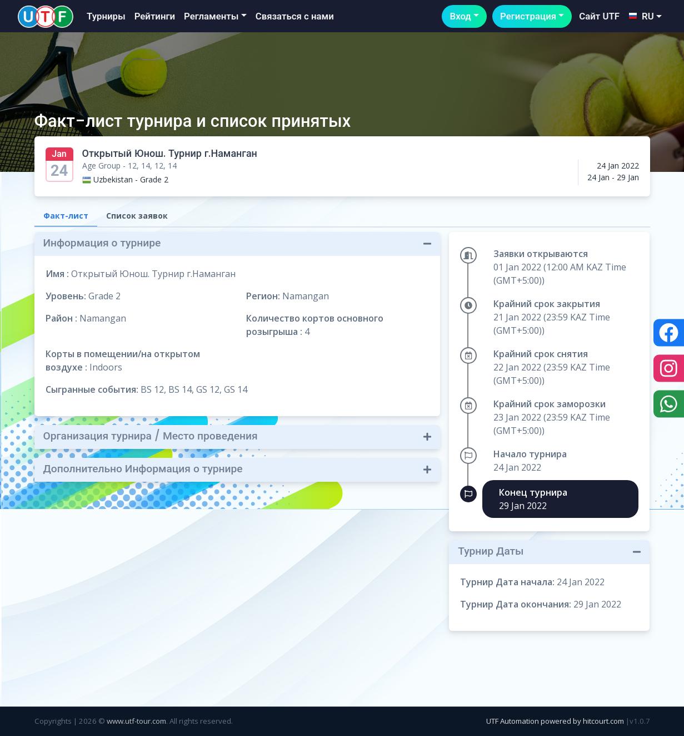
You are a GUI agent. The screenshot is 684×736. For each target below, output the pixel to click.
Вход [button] (460, 16)
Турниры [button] (106, 16)
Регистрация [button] (528, 16)
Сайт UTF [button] (599, 16)
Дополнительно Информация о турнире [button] (143, 468)
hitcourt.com (604, 721)
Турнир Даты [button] (490, 551)
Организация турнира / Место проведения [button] (150, 435)
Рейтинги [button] (154, 16)
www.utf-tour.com (136, 721)
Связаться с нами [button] (295, 16)
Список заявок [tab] (137, 215)
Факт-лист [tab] (65, 215)
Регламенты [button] (211, 16)
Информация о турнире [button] (102, 242)
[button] (645, 16)
